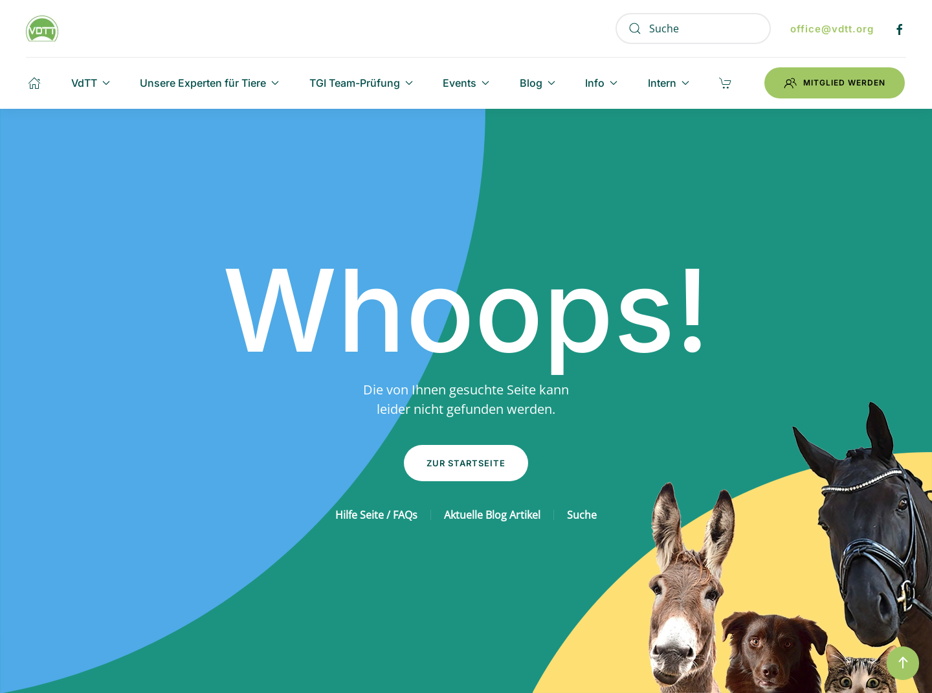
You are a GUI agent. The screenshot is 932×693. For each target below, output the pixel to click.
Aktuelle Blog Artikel (492, 515)
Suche (582, 515)
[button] (903, 663)
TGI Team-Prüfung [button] (361, 82)
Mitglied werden (834, 82)
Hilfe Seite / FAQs (376, 515)
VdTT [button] (90, 82)
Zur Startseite (466, 463)
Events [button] (466, 82)
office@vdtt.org (832, 29)
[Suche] (693, 28)
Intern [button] (668, 82)
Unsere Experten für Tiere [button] (209, 82)
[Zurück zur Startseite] (42, 28)
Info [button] (601, 82)
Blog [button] (537, 82)
